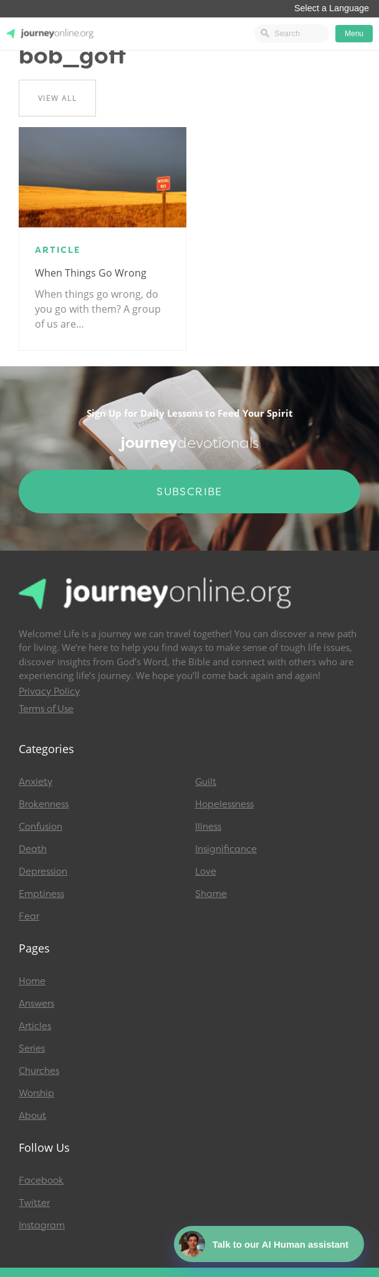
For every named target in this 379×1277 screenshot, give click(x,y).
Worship (36, 1093)
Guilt (205, 782)
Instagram (42, 1225)
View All (57, 98)
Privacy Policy (49, 691)
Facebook (41, 1180)
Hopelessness (224, 804)
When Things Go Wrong (90, 273)
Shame (211, 894)
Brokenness (44, 804)
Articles (35, 1026)
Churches (39, 1071)
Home (32, 981)
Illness (208, 826)
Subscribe (189, 491)
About (32, 1115)
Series (32, 1048)
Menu (354, 33)
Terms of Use (46, 709)
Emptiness (41, 894)
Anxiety (35, 782)
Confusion (40, 826)
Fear (29, 916)
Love (205, 871)
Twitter (34, 1203)
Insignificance (226, 849)
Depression (43, 871)
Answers (36, 1003)
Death (33, 849)
